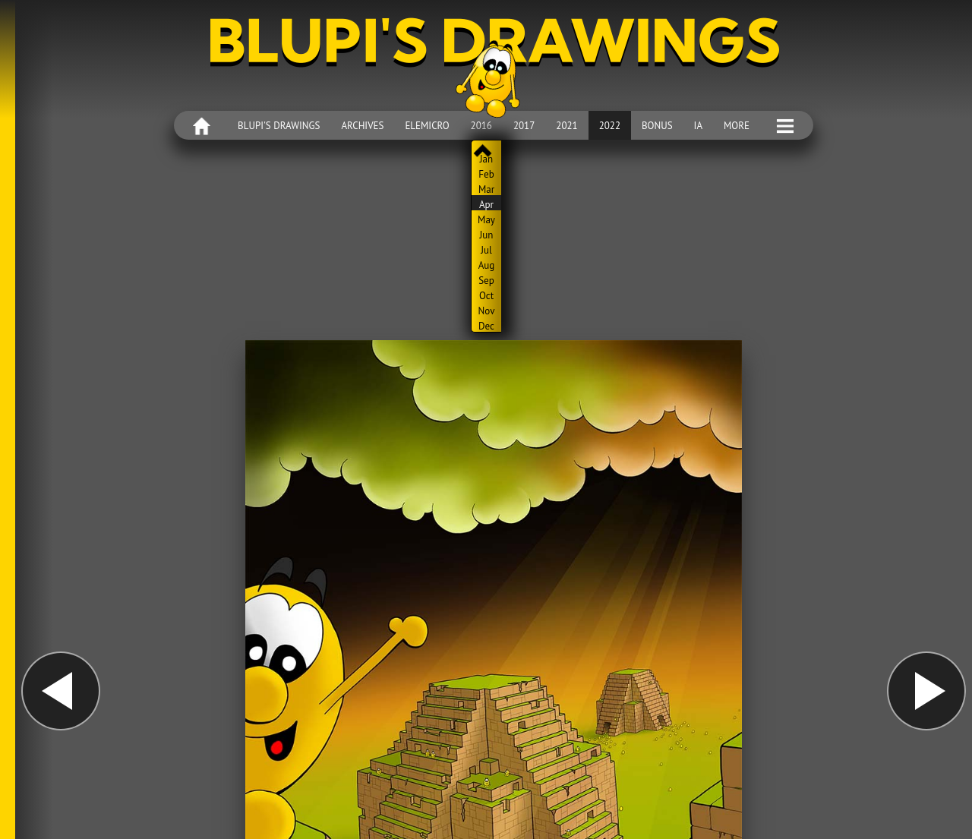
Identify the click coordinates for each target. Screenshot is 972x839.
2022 (609, 125)
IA (698, 125)
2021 (566, 125)
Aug (486, 265)
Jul (486, 250)
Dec (486, 326)
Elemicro (427, 125)
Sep (486, 280)
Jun (487, 235)
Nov (486, 310)
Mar (486, 189)
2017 (524, 125)
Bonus (657, 125)
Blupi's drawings (279, 125)
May (486, 219)
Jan (486, 159)
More (737, 125)
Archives (362, 125)
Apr (486, 204)
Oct (486, 295)
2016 (481, 125)
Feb (486, 174)
